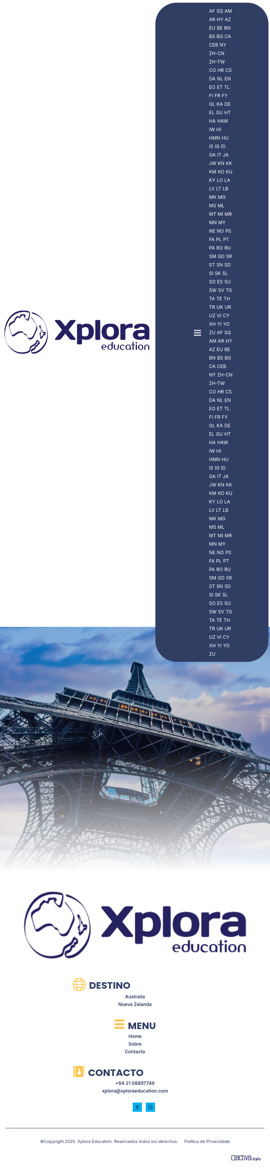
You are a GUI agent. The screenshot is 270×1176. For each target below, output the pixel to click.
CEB (213, 45)
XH (212, 324)
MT (213, 214)
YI (219, 324)
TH (226, 298)
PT (226, 239)
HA (212, 121)
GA (212, 155)
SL (225, 273)
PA (212, 248)
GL (212, 104)
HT (227, 112)
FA (212, 239)
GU (219, 112)
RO (220, 248)
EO (212, 87)
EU (212, 28)
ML (221, 205)
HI (219, 129)
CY (226, 315)
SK (218, 273)
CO (212, 70)
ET (220, 87)
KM (213, 172)
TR (212, 307)
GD (221, 256)
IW (212, 129)
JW (213, 163)
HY (220, 19)
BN (227, 28)
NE (212, 231)
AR (212, 19)
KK (229, 163)
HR (220, 70)
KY (212, 180)
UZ (212, 315)
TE (219, 298)
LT (218, 189)
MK (213, 197)
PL (219, 239)
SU (227, 282)
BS (212, 36)
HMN (214, 138)
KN (221, 163)
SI (211, 273)
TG (229, 290)
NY (223, 45)
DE (228, 104)
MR (228, 214)
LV (212, 189)
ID (223, 146)
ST (212, 265)
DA (212, 79)
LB (225, 189)
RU (227, 248)
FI (211, 95)
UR (228, 307)
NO (220, 231)
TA (212, 298)
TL (227, 87)
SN (220, 265)
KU (229, 172)
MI (220, 214)
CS (228, 70)
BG (220, 36)
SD (228, 265)
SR (229, 256)
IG (217, 146)
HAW (222, 121)
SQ (220, 11)
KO (221, 172)
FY (225, 95)
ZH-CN (217, 53)
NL (220, 79)
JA (225, 155)
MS (213, 205)
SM (213, 256)
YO (226, 324)
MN (213, 222)
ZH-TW (217, 62)
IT (219, 155)
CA (228, 36)
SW (213, 290)
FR (217, 95)
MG (221, 197)
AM (228, 11)
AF (212, 11)
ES (220, 282)
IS (211, 146)
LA (227, 180)
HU (225, 138)
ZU (212, 332)
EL (212, 112)
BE (220, 28)
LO (220, 180)
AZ (228, 19)
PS (228, 231)
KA (220, 104)
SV (221, 290)
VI (219, 315)
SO (212, 282)
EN (228, 79)
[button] (198, 332)
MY (221, 222)
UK (220, 307)
